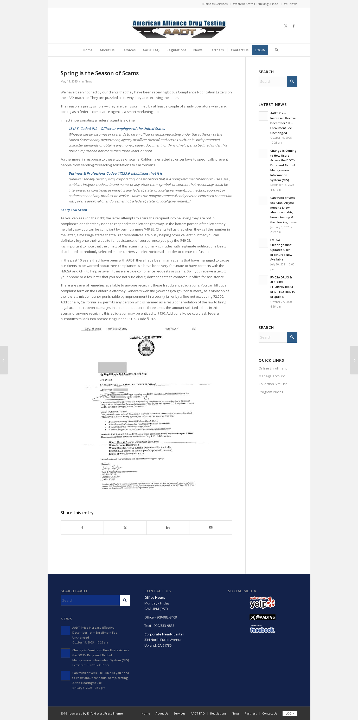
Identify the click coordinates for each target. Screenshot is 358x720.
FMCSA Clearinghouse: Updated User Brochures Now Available (281, 249)
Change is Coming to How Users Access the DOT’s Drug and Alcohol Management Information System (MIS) (283, 165)
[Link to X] (286, 26)
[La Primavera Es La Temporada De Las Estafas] (354, 360)
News (88, 81)
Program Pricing (271, 392)
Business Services (215, 4)
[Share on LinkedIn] (168, 527)
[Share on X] (125, 527)
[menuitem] (215, 4)
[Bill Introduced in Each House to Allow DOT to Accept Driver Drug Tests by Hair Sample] (4, 360)
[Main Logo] (179, 25)
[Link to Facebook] (293, 26)
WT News (290, 4)
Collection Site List (273, 383)
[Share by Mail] (210, 527)
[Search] (275, 49)
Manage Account (272, 376)
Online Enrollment (273, 368)
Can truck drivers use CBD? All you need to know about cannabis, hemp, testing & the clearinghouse (100, 678)
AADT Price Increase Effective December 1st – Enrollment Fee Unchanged (283, 123)
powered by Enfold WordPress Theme (96, 713)
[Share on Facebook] (82, 527)
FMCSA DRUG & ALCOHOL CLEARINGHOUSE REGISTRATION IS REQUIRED (282, 287)
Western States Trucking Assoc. (256, 4)
